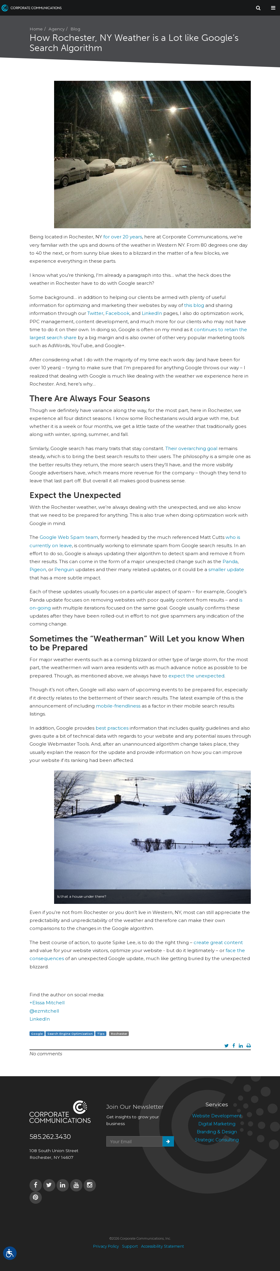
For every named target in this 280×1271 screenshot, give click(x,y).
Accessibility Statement (162, 1246)
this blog (194, 305)
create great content (218, 942)
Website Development (217, 1116)
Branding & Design (217, 1132)
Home (36, 28)
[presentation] (153, 1162)
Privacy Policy (106, 1246)
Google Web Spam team (69, 537)
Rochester (119, 1033)
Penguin (64, 569)
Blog (75, 28)
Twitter (95, 313)
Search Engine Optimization (70, 1033)
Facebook (117, 313)
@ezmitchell (44, 1011)
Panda (230, 561)
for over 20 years (122, 237)
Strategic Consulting (217, 1140)
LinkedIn (152, 313)
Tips (101, 1033)
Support (130, 1246)
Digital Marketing (216, 1124)
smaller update (226, 569)
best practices (112, 728)
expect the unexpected (196, 676)
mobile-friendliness (118, 706)
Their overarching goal (191, 448)
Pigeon (38, 569)
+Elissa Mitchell (47, 1003)
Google (37, 1033)
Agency (57, 28)
